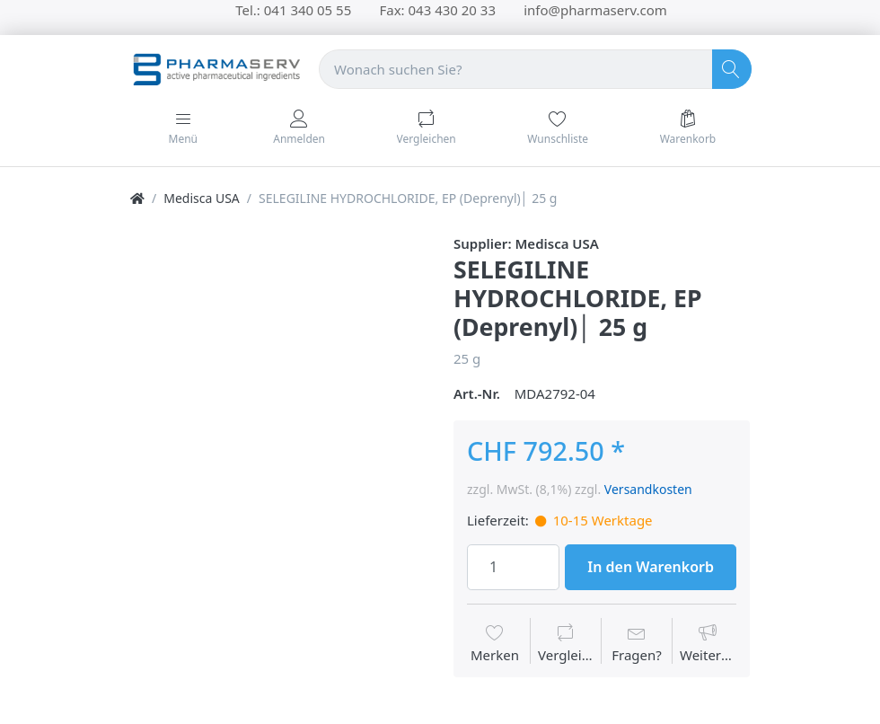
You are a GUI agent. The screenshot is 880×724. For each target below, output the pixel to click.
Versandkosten (648, 489)
